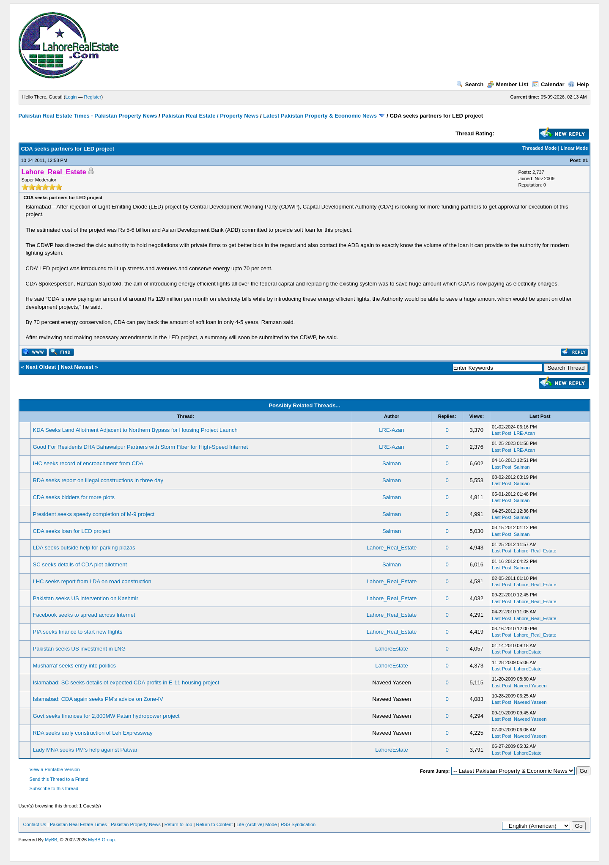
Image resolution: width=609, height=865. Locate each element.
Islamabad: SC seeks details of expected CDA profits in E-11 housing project (126, 682)
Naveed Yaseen (530, 685)
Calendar (548, 84)
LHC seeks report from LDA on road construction (92, 581)
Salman (391, 463)
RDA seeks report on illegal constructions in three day (98, 480)
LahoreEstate (391, 648)
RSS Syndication (298, 824)
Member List (508, 84)
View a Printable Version (55, 769)
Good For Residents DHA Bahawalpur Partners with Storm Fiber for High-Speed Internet (140, 447)
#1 (585, 160)
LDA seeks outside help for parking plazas (84, 547)
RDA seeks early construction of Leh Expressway (92, 733)
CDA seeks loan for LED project (71, 531)
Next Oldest (40, 367)
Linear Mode (574, 148)
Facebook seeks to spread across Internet (84, 615)
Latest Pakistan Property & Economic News (320, 116)
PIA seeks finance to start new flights (77, 632)
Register (93, 96)
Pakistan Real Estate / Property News (210, 116)
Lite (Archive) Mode (256, 824)
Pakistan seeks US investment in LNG (79, 648)
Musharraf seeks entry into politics (74, 665)
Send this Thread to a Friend (59, 779)
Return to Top (178, 824)
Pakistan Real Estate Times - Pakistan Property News (89, 116)
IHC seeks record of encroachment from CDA (88, 463)
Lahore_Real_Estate (392, 547)
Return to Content (214, 824)
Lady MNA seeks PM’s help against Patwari (86, 750)
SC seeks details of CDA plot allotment (80, 564)
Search (469, 84)
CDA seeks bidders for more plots (74, 497)
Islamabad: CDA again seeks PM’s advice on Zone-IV (98, 699)
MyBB (51, 839)
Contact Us (34, 824)
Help (578, 84)
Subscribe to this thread (54, 788)
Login (71, 96)
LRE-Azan (391, 430)
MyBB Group (101, 839)
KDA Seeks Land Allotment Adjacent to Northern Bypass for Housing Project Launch (135, 430)
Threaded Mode (539, 148)
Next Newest (77, 367)
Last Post (501, 433)
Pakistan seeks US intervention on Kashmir (85, 598)
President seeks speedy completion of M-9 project (93, 514)
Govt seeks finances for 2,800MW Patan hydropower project (106, 716)
